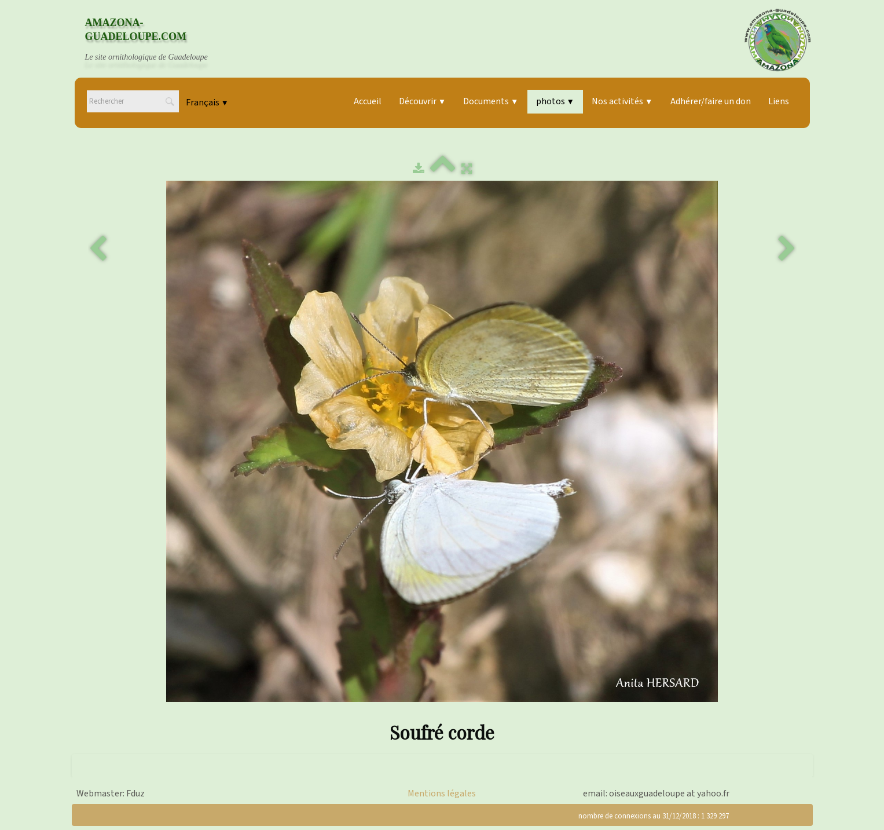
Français (207, 102)
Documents (490, 101)
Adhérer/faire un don (710, 101)
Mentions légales (442, 793)
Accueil (368, 101)
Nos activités (622, 101)
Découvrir (422, 101)
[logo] (157, 40)
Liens (778, 101)
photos (555, 101)
